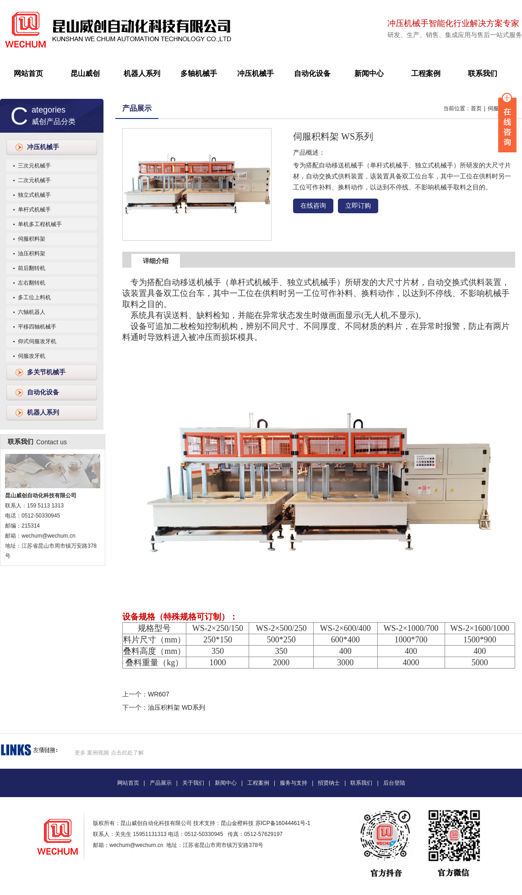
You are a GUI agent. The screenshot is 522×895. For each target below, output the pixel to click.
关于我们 (193, 783)
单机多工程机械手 (40, 224)
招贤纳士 (329, 783)
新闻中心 (369, 73)
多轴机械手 (198, 73)
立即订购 (358, 205)
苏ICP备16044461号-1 (283, 823)
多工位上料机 (34, 297)
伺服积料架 (31, 239)
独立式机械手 (34, 195)
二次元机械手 (34, 180)
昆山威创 (85, 73)
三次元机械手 (34, 165)
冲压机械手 (255, 73)
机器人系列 (142, 73)
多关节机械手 (46, 372)
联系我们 (482, 73)
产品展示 (137, 108)
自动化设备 (312, 73)
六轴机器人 (31, 312)
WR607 (158, 694)
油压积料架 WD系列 (176, 707)
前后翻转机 (31, 268)
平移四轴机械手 (37, 326)
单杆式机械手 (34, 209)
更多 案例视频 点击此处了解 (109, 752)
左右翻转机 (31, 283)
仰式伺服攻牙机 (37, 341)
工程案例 (425, 73)
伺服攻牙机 (31, 356)
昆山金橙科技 (237, 823)
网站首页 (28, 73)
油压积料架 (31, 253)
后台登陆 (394, 783)
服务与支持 (293, 783)
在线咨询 (313, 205)
